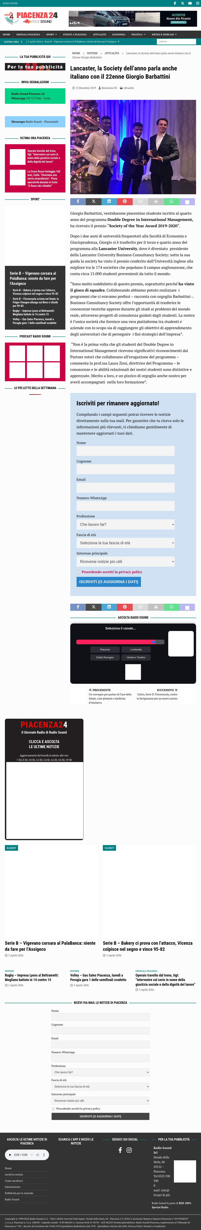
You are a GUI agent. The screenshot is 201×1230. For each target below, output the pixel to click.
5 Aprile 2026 (15, 955)
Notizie (92, 53)
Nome (81, 442)
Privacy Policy (135, 1226)
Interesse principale (92, 553)
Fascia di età (86, 534)
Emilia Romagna (105, 657)
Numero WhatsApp (92, 497)
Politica (137, 34)
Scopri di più (162, 1195)
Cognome (84, 461)
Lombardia (136, 649)
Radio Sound (10, 3)
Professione (86, 516)
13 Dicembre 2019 (86, 88)
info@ (165, 1190)
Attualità (99, 34)
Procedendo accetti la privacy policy (112, 571)
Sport (50, 34)
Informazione (12, 1187)
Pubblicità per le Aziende (19, 1193)
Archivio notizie (14, 1174)
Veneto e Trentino (136, 657)
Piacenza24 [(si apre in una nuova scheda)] (51, 121)
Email (81, 479)
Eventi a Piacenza (75, 34)
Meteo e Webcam (163, 34)
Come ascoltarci (14, 1181)
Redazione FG (109, 88)
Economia (118, 34)
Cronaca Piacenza (28, 34)
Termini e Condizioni (154, 1226)
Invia (47, 98)
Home (6, 34)
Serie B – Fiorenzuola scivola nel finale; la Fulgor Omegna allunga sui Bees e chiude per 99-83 (36, 302)
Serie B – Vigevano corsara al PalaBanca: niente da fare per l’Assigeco (33, 278)
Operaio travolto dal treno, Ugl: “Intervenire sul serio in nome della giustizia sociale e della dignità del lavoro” (165, 980)
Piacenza (105, 649)
